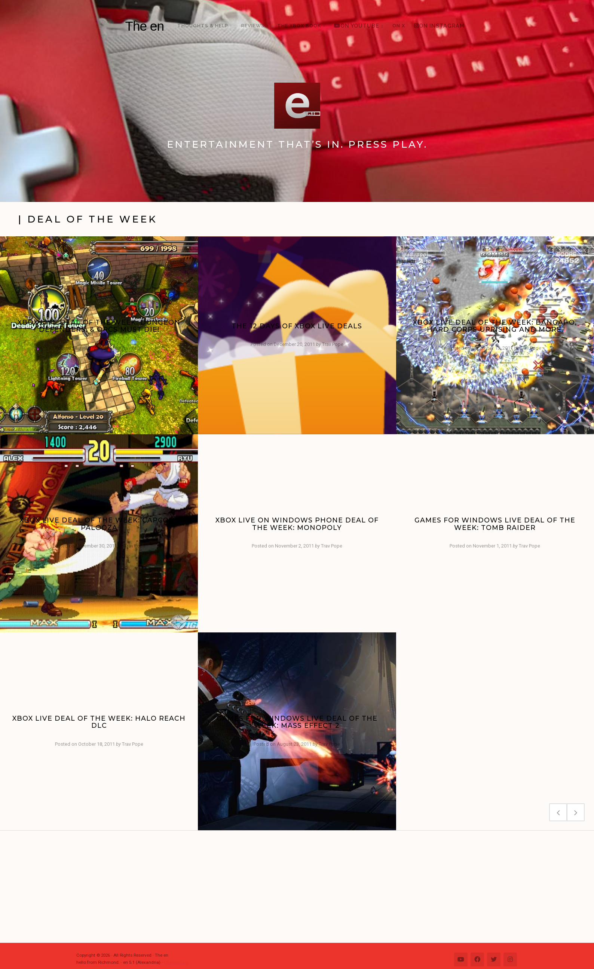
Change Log (176, 962)
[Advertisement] (300, 886)
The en (144, 26)
